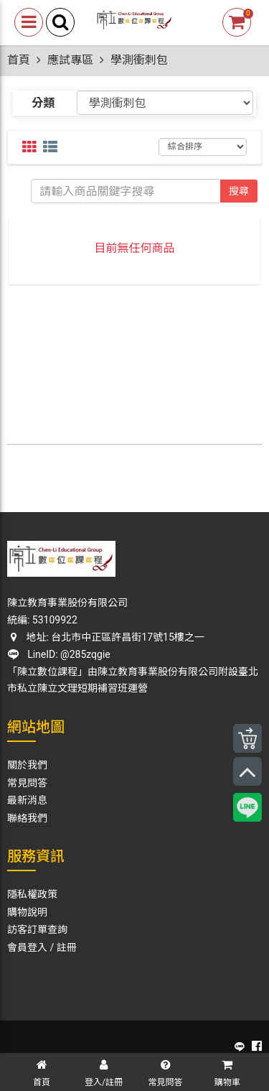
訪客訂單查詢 (37, 929)
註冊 (67, 947)
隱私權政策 (32, 894)
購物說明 (27, 912)
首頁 (18, 60)
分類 (43, 103)
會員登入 (27, 947)
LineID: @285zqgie (59, 654)
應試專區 (70, 60)
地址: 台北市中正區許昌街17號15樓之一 (105, 637)
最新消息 (27, 800)
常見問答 (27, 783)
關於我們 (27, 765)
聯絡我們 (27, 818)
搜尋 (239, 191)
